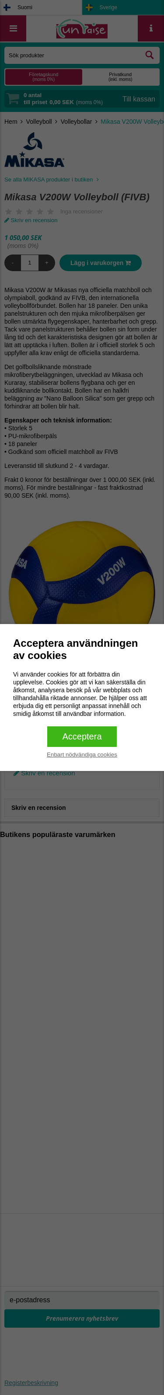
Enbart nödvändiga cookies (82, 754)
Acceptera (81, 736)
